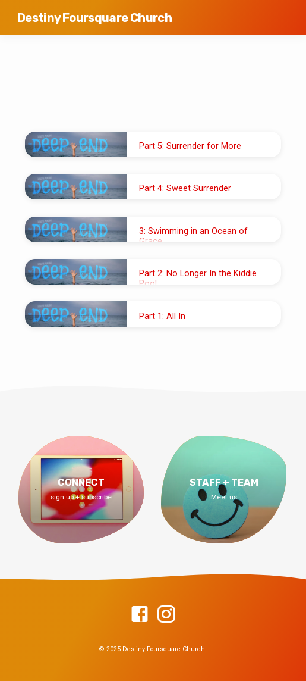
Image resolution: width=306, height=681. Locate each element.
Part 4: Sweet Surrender (185, 188)
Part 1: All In (162, 316)
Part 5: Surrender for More (190, 146)
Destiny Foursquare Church (94, 18)
